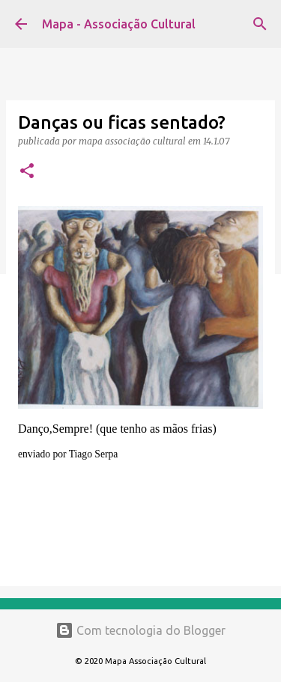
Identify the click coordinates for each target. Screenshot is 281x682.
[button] (27, 172)
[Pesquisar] (260, 24)
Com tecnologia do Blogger (140, 630)
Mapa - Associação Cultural (119, 24)
